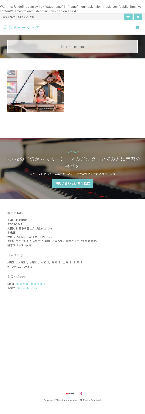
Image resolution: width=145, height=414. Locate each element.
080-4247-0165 (27, 287)
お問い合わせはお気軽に (72, 183)
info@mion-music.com (30, 283)
